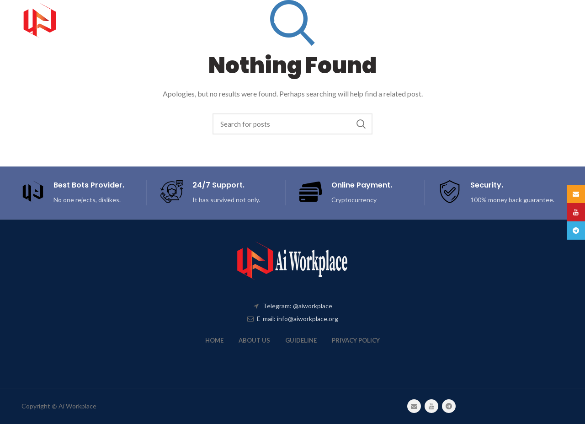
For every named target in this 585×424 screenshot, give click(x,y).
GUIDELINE (301, 340)
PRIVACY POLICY (356, 340)
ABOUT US (254, 340)
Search (361, 123)
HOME (214, 340)
